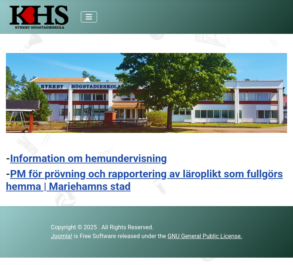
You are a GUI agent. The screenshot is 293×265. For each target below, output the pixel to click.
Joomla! (61, 236)
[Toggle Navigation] (89, 16)
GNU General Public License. (205, 236)
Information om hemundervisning (88, 158)
